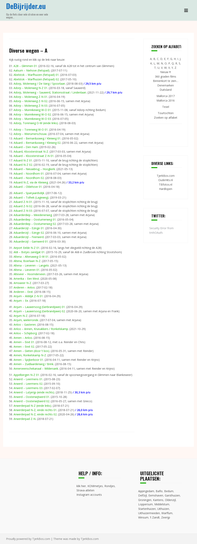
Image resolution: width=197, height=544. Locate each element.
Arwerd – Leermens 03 (28, 388)
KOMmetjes (95, 486)
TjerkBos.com (166, 176)
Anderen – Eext (23, 292)
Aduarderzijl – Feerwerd (29, 237)
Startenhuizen (147, 509)
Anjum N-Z (21, 316)
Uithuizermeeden (149, 513)
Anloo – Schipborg (25, 333)
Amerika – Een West (26, 278)
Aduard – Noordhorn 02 (29, 178)
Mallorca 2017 (165, 96)
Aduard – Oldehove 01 (28, 187)
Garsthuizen (172, 495)
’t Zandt (155, 517)
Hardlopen (165, 189)
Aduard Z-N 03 (23, 210)
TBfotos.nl (165, 184)
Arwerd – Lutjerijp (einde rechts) (34, 392)
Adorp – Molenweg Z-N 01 (30, 97)
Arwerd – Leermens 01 (28, 379)
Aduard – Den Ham (26, 147)
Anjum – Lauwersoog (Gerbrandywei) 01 (39, 307)
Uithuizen (163, 509)
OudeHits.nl (165, 180)
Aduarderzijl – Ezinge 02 (29, 232)
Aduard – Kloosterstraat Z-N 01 (34, 156)
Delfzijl (142, 495)
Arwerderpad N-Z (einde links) (32, 406)
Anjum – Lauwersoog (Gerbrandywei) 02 (39, 311)
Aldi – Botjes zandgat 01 (29, 252)
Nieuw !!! (165, 72)
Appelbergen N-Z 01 (26, 375)
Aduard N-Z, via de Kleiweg (31, 182)
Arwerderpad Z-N (25, 419)
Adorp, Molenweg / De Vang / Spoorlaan (39, 83)
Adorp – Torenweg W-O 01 (31, 129)
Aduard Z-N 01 (23, 202)
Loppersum (145, 504)
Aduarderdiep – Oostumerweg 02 (35, 224)
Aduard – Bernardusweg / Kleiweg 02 (37, 143)
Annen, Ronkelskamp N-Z (30, 355)
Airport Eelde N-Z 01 (27, 248)
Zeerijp (165, 517)
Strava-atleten (85, 490)
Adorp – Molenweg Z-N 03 (30, 105)
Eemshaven (155, 495)
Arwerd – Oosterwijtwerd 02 (31, 401)
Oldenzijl (170, 500)
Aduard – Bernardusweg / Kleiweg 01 (37, 138)
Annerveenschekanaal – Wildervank (36, 368)
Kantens (158, 500)
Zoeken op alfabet (165, 117)
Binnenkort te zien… (165, 81)
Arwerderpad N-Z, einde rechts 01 (35, 410)
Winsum (143, 517)
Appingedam (146, 491)
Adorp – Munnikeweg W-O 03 (32, 119)
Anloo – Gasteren (25, 324)
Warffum (166, 513)
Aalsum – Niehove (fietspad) (32, 70)
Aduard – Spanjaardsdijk (29, 193)
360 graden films (165, 76)
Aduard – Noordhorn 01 (29, 173)
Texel (165, 107)
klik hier (81, 486)
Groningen (144, 500)
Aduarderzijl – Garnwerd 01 (31, 241)
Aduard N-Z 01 (23, 160)
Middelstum (161, 504)
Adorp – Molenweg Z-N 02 (30, 101)
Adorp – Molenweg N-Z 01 (30, 88)
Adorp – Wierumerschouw (30, 134)
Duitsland (166, 90)
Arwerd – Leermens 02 (28, 384)
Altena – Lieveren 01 (27, 270)
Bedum (168, 491)
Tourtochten (166, 113)
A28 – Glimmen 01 (25, 66)
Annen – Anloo (23, 338)
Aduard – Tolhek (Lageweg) (31, 197)
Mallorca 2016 (165, 100)
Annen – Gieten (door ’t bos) (31, 351)
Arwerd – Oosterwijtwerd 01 (31, 397)
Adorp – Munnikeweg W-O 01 (32, 110)
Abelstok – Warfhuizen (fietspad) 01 (36, 75)
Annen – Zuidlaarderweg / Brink (33, 364)
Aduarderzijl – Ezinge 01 (29, 228)
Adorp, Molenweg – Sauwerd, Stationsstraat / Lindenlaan (50, 92)
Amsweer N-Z (22, 283)
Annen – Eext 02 (24, 346)
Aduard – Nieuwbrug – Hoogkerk (34, 169)
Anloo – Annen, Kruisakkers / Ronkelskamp (41, 329)
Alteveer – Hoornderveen (29, 274)
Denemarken (165, 85)
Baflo (159, 491)
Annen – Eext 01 (24, 342)
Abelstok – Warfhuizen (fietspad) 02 (36, 79)
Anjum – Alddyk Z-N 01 (28, 296)
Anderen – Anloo (24, 287)
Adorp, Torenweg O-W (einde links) (36, 123)
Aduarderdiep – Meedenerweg (33, 215)
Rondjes (109, 486)
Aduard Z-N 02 (23, 206)
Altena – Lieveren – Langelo (31, 265)
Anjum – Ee (21, 300)
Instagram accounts (89, 494)
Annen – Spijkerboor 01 (28, 360)
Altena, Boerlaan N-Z (27, 261)
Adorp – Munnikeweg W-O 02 (32, 114)
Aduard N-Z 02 (23, 165)
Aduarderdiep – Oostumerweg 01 (35, 219)
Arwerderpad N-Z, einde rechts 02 (35, 414)
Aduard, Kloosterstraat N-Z (31, 151)
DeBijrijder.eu (26, 6)
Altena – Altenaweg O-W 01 (31, 256)
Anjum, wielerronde (26, 320)
